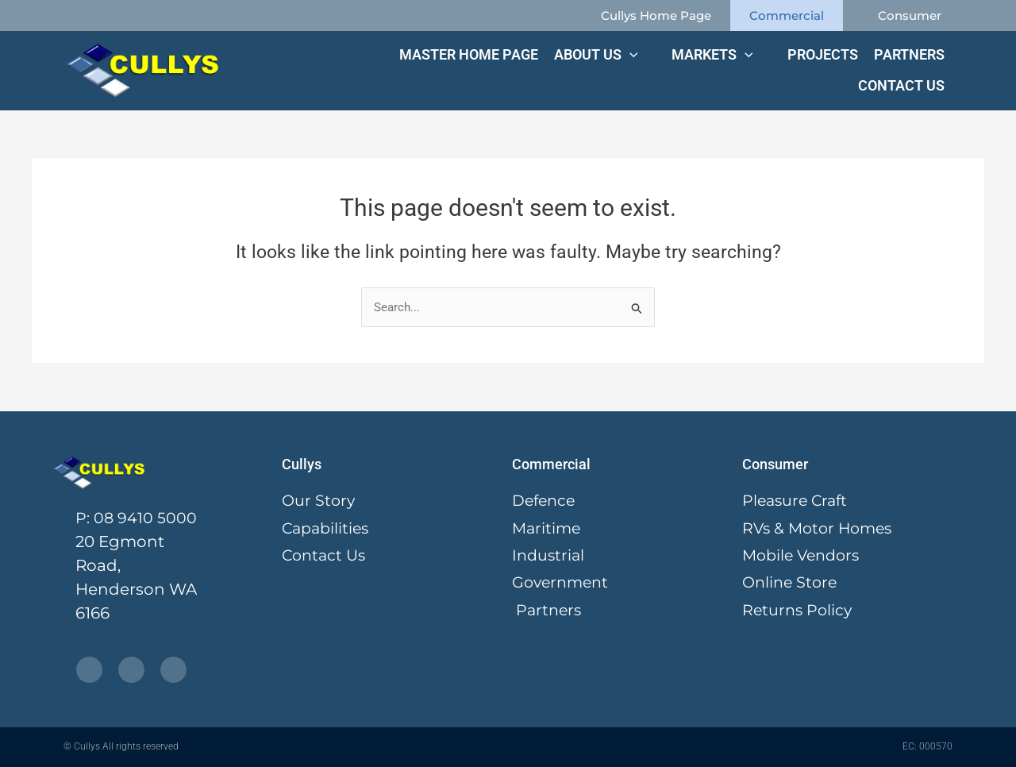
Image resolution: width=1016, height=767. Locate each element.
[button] (604, 55)
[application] (629, 54)
